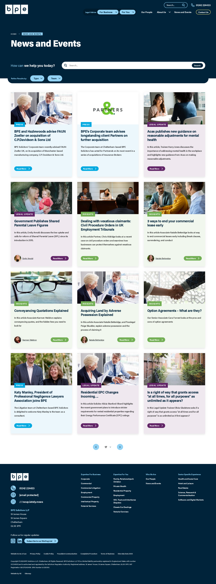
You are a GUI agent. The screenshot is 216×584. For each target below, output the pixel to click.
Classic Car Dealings (122, 507)
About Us (164, 12)
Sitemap (28, 573)
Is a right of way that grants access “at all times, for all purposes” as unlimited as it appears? (172, 396)
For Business (109, 12)
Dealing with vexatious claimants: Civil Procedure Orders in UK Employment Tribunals (106, 224)
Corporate (85, 478)
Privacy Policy (35, 554)
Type (38, 78)
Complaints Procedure (89, 554)
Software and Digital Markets (190, 499)
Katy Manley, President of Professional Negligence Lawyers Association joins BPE (39, 396)
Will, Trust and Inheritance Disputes (124, 501)
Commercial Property (90, 496)
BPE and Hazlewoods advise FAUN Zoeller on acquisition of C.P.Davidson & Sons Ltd (40, 135)
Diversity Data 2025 (125, 554)
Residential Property (122, 490)
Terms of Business (107, 554)
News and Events (182, 12)
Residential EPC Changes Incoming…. (99, 393)
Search (197, 65)
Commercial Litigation (90, 487)
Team (56, 78)
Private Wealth (119, 486)
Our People (146, 12)
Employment (86, 492)
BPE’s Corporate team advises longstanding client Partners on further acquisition (104, 135)
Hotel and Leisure (185, 483)
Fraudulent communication (67, 554)
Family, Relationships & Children (123, 480)
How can (33, 65)
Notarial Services (88, 505)
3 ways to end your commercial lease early (170, 222)
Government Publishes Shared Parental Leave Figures (36, 222)
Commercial (86, 483)
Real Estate (183, 487)
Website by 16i (16, 573)
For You (128, 12)
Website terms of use (18, 554)
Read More (24, 168)
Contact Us (203, 12)
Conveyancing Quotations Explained (41, 310)
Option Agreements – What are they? (174, 310)
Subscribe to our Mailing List (42, 541)
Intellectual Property (90, 501)
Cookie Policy (49, 554)
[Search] (184, 5)
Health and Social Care (188, 478)
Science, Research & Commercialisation (187, 494)
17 (108, 447)
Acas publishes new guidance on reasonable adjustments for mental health (173, 135)
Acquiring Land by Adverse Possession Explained (101, 312)
